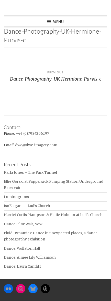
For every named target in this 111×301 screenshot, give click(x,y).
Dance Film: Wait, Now (23, 224)
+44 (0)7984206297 (32, 133)
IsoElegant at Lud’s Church (27, 206)
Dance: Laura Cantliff (22, 266)
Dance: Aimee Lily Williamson (30, 257)
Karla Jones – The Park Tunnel (30, 172)
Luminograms (16, 197)
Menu (58, 22)
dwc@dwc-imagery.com (36, 145)
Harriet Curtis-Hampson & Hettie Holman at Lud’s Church (53, 215)
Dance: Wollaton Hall (22, 248)
